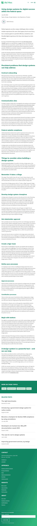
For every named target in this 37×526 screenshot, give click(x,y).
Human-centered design (7, 468)
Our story (4, 498)
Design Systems (13, 17)
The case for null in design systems (13, 435)
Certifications (5, 503)
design (4, 388)
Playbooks (4, 490)
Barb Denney (10, 21)
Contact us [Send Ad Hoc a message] (4, 460)
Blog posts (4, 485)
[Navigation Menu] (33, 2)
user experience (21, 388)
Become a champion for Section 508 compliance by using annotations (18, 418)
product (29, 388)
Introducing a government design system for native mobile (16, 409)
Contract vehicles (6, 501)
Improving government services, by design (16, 441)
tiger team (13, 248)
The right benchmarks (9, 401)
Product (28, 17)
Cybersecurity (5, 479)
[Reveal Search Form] (28, 2)
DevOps (3, 477)
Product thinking (5, 470)
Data (3, 473)
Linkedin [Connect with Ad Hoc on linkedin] (4, 462)
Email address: (5, 514)
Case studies (5, 488)
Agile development (6, 475)
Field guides (4, 492)
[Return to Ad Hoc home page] (7, 2)
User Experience (22, 17)
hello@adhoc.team (14, 372)
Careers (3, 505)
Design (7, 17)
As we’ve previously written (7, 163)
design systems (11, 388)
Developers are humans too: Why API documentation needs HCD (14, 427)
